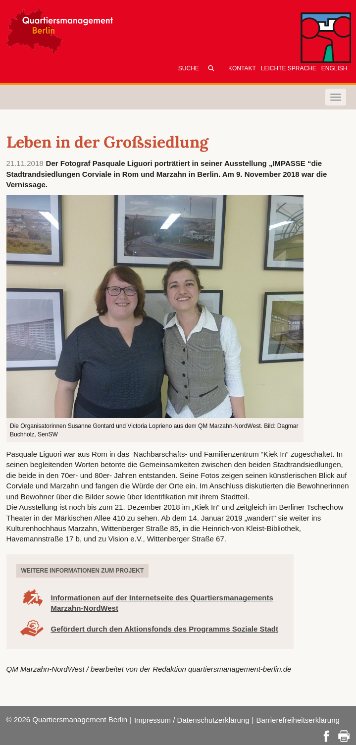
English (334, 68)
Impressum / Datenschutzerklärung (192, 720)
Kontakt (242, 68)
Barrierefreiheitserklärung (297, 720)
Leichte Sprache (288, 68)
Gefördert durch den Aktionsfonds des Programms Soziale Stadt (165, 629)
